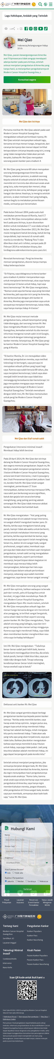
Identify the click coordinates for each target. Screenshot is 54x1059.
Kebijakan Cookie (9, 1019)
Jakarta (9, 933)
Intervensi (7, 963)
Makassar (43, 933)
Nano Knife (7, 967)
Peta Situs (44, 1016)
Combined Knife (10, 958)
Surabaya (30, 933)
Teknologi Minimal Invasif (13, 952)
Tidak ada (17, 925)
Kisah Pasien (34, 950)
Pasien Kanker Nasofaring (38, 964)
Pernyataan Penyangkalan (29, 1016)
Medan (20, 933)
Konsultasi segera (27, 79)
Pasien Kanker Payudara (37, 955)
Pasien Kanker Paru (35, 960)
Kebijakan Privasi (10, 1016)
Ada (8, 925)
